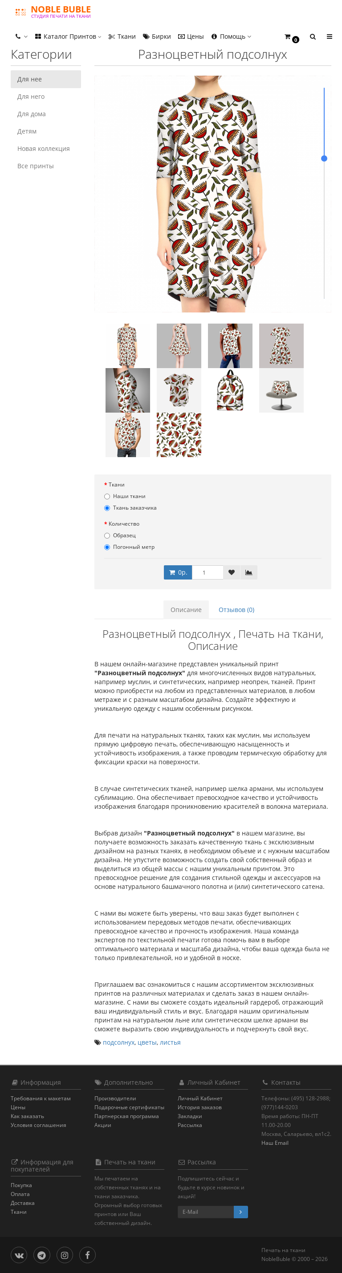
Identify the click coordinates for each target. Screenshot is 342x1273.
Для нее (29, 79)
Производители (115, 1098)
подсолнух (118, 1042)
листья (170, 1042)
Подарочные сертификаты (129, 1107)
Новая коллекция (43, 148)
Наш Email (275, 1143)
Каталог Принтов (68, 36)
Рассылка (190, 1125)
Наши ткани (125, 496)
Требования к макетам (41, 1098)
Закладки (190, 1116)
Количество (124, 523)
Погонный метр (129, 547)
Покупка (21, 1185)
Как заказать (27, 1116)
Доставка (23, 1203)
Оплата (20, 1194)
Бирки (156, 36)
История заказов (200, 1107)
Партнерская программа (126, 1116)
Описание (186, 609)
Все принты (35, 166)
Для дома (31, 113)
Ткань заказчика (130, 507)
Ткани (122, 36)
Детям (27, 131)
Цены (190, 36)
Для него (31, 96)
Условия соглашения (38, 1125)
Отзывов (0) (236, 609)
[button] (291, 36)
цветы (147, 1042)
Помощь (230, 36)
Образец (120, 535)
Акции (102, 1125)
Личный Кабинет (200, 1098)
